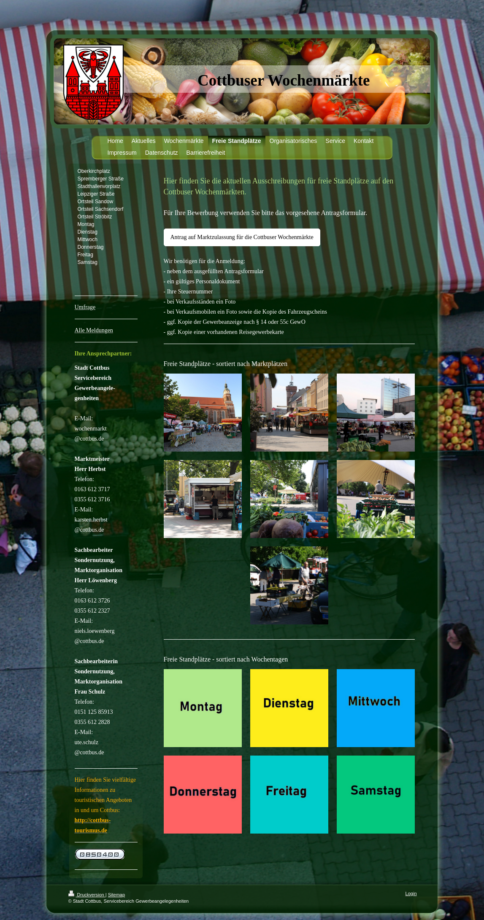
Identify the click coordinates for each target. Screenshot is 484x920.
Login (411, 893)
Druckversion (86, 894)
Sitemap (116, 894)
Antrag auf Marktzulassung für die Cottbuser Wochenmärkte (242, 237)
